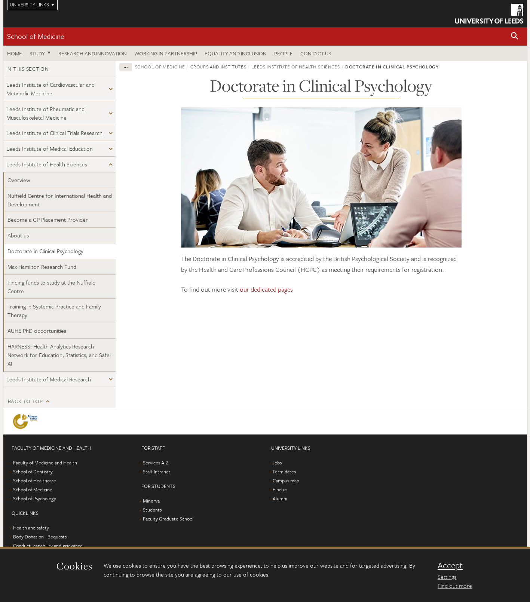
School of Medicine (35, 36)
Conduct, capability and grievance (48, 545)
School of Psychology (34, 498)
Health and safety (31, 527)
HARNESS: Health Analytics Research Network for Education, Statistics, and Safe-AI (59, 355)
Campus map (286, 480)
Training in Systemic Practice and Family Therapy (54, 310)
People (283, 53)
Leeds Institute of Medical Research (48, 379)
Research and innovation (92, 53)
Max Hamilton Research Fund (41, 266)
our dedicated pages (266, 289)
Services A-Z (155, 462)
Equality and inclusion (236, 53)
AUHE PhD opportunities (36, 330)
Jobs (277, 462)
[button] (514, 36)
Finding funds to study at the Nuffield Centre (51, 286)
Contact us (315, 53)
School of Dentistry (33, 471)
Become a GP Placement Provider (47, 219)
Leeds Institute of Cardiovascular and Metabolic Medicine (50, 88)
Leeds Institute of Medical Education (49, 148)
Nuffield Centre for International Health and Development (59, 199)
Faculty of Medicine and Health (45, 462)
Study (37, 53)
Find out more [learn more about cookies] (455, 585)
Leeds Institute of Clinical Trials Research (54, 133)
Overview (18, 180)
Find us (280, 489)
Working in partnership (165, 53)
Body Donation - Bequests (40, 536)
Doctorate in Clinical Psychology (45, 251)
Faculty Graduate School (168, 518)
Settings (447, 576)
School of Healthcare (34, 480)
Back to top (25, 401)
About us (18, 235)
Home (14, 53)
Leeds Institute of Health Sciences (46, 164)
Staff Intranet (157, 471)
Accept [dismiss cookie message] (450, 565)
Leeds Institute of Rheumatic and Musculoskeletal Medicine (45, 113)
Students (152, 509)
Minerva (151, 500)
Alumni (280, 498)
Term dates (284, 471)
